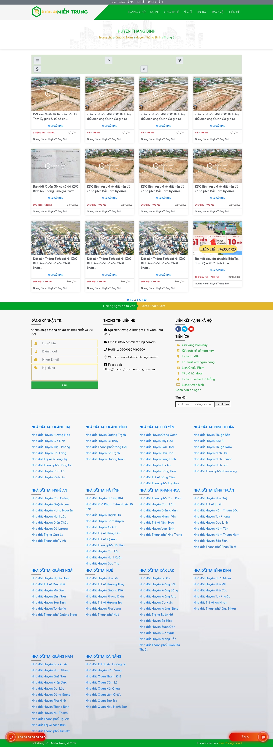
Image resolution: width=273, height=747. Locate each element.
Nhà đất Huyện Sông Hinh (157, 459)
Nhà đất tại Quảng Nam (52, 657)
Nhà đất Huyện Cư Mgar (156, 633)
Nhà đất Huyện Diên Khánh (158, 510)
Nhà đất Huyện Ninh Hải (210, 453)
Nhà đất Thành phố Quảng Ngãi (54, 614)
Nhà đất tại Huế (99, 570)
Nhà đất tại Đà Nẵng (103, 657)
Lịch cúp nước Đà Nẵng (195, 379)
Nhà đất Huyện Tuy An (155, 465)
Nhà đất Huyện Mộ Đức (48, 590)
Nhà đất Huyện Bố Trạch (102, 453)
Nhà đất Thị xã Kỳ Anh (101, 539)
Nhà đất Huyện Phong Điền (104, 596)
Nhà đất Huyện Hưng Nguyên (52, 510)
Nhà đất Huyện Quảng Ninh (104, 459)
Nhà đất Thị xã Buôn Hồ (156, 614)
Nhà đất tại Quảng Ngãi (52, 570)
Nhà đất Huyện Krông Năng (158, 608)
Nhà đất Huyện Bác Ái (208, 441)
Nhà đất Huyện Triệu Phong (50, 447)
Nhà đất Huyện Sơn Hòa (156, 447)
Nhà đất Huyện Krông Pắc (157, 639)
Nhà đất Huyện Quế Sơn (48, 676)
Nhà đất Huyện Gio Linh (48, 441)
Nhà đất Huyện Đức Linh (210, 522)
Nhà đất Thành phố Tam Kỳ (50, 731)
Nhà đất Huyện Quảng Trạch (105, 435)
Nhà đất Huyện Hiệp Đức (49, 682)
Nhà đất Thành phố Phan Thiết (214, 547)
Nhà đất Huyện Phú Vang (103, 608)
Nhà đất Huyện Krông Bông (158, 590)
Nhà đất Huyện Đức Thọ (102, 563)
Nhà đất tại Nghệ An (49, 490)
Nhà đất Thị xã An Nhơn (210, 602)
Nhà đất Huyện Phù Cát (210, 590)
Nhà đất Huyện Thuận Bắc (211, 435)
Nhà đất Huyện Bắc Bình (210, 541)
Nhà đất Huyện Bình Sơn (48, 596)
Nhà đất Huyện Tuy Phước (211, 596)
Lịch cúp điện (187, 356)
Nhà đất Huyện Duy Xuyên (49, 664)
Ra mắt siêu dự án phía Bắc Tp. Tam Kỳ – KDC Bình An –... (217, 261)
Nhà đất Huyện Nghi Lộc (48, 516)
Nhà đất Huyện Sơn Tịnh (48, 602)
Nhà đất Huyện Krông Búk (157, 584)
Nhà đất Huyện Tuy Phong (211, 516)
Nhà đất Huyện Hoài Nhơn (212, 578)
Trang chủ (136, 11)
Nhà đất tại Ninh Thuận (213, 427)
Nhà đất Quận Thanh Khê (103, 676)
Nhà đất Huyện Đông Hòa (157, 471)
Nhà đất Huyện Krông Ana (157, 596)
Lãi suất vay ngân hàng (195, 362)
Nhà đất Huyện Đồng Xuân (158, 435)
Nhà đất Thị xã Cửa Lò (47, 534)
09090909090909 (152, 306)
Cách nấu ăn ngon (188, 390)
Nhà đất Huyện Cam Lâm (157, 504)
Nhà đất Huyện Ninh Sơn (210, 465)
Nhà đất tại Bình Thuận (213, 490)
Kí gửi (188, 11)
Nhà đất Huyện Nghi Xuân (103, 557)
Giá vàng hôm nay (191, 345)
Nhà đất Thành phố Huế (102, 614)
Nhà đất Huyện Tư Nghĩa (48, 608)
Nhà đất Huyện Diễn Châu (49, 522)
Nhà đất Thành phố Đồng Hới (106, 447)
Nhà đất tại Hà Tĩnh (102, 490)
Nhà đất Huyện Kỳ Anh (101, 527)
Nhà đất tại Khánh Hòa (159, 490)
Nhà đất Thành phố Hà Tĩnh (104, 545)
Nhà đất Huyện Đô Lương (49, 528)
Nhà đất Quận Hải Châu (102, 688)
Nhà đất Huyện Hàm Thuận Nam (216, 534)
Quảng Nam (124, 37)
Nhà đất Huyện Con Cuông (50, 498)
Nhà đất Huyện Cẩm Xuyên (104, 521)
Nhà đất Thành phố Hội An (50, 719)
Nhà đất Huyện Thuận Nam (212, 447)
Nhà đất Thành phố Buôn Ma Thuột (159, 647)
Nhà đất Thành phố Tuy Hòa (159, 483)
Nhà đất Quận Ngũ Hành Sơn (106, 707)
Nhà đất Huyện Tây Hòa (156, 441)
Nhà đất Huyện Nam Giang (50, 670)
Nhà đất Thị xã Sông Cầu (157, 477)
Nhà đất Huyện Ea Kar (155, 578)
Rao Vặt (218, 11)
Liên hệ (234, 11)
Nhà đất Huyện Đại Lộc (47, 688)
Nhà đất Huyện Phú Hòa (156, 453)
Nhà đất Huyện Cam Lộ (48, 471)
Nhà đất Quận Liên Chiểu (103, 694)
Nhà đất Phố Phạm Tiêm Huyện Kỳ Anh (109, 507)
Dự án (155, 11)
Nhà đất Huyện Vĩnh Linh (48, 477)
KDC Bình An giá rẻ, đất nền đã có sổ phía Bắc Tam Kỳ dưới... (108, 189)
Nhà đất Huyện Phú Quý (210, 498)
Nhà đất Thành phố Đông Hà (51, 465)
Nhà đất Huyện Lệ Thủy (101, 441)
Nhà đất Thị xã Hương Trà (103, 602)
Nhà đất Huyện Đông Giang (50, 694)
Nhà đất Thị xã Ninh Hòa (156, 522)
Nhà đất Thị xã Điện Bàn (48, 725)
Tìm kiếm (181, 397)
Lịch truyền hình (189, 385)
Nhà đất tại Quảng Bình (106, 427)
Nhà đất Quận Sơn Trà (101, 700)
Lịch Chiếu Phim (189, 368)
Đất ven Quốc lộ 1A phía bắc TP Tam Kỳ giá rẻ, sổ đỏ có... (55, 117)
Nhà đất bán (55, 126)
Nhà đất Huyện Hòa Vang (103, 670)
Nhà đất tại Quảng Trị (50, 427)
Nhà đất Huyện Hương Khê (104, 498)
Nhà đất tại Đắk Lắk (156, 570)
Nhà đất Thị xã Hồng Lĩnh (103, 533)
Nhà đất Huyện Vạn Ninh (156, 528)
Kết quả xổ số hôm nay (194, 350)
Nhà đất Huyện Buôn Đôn (157, 627)
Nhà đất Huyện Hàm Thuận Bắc (215, 510)
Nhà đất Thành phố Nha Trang (160, 534)
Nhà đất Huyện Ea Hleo (156, 620)
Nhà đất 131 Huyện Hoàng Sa (105, 664)
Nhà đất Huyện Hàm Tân (210, 528)
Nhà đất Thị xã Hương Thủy (104, 584)
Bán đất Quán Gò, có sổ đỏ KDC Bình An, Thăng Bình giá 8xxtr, (55, 189)
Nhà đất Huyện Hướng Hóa (50, 435)
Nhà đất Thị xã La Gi (207, 504)
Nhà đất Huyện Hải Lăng (48, 453)
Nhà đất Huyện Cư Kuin (156, 602)
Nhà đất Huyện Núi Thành (49, 713)
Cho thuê (171, 11)
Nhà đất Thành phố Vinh (48, 541)
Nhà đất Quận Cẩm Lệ (101, 682)
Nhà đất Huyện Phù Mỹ (209, 584)
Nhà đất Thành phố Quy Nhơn (214, 608)
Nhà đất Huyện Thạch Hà (103, 515)
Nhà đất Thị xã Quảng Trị (49, 459)
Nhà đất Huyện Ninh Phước (212, 459)
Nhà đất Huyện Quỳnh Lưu (50, 504)
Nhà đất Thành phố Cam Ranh (160, 498)
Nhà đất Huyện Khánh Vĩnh (158, 516)
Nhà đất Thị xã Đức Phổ (48, 584)
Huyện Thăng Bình (148, 37)
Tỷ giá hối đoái (189, 373)
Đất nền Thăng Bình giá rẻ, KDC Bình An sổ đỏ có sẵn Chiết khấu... (55, 263)
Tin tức (202, 11)
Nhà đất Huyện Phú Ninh (48, 700)
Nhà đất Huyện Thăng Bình (50, 707)
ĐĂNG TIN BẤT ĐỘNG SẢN (144, 2)
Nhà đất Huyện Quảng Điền (104, 590)
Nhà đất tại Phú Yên (156, 427)
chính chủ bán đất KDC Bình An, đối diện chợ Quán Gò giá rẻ (109, 117)
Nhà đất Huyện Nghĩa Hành (50, 578)
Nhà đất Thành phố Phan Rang (215, 471)
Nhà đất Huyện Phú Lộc (102, 578)
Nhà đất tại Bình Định (212, 570)
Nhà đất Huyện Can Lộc (102, 551)
